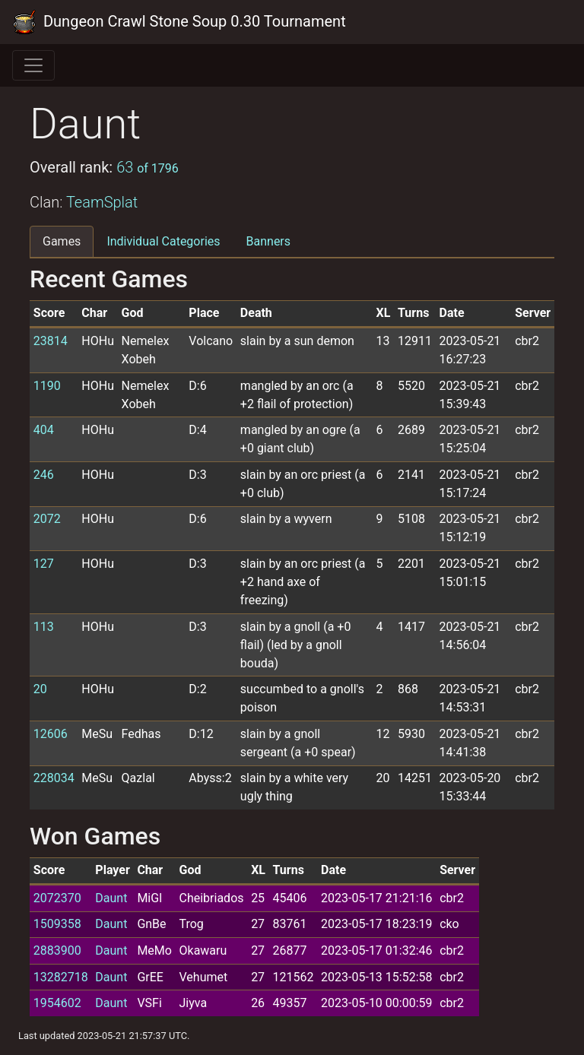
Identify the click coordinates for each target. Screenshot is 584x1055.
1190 (47, 386)
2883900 (57, 950)
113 (43, 626)
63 (147, 167)
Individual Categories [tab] (163, 241)
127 (43, 563)
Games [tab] (62, 241)
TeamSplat (102, 202)
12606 (50, 734)
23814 (50, 341)
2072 (47, 519)
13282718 (60, 977)
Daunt (111, 898)
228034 (54, 778)
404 (43, 430)
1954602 (57, 1003)
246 (43, 474)
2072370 (57, 898)
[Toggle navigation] (33, 65)
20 (40, 689)
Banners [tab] (268, 241)
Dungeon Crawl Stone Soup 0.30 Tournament (179, 22)
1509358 (57, 924)
